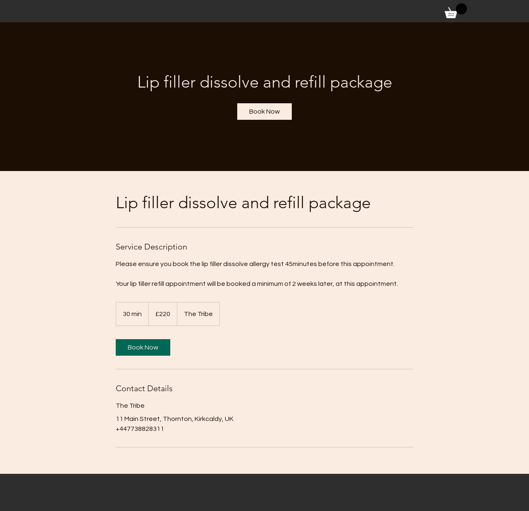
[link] (264, 111)
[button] (456, 10)
